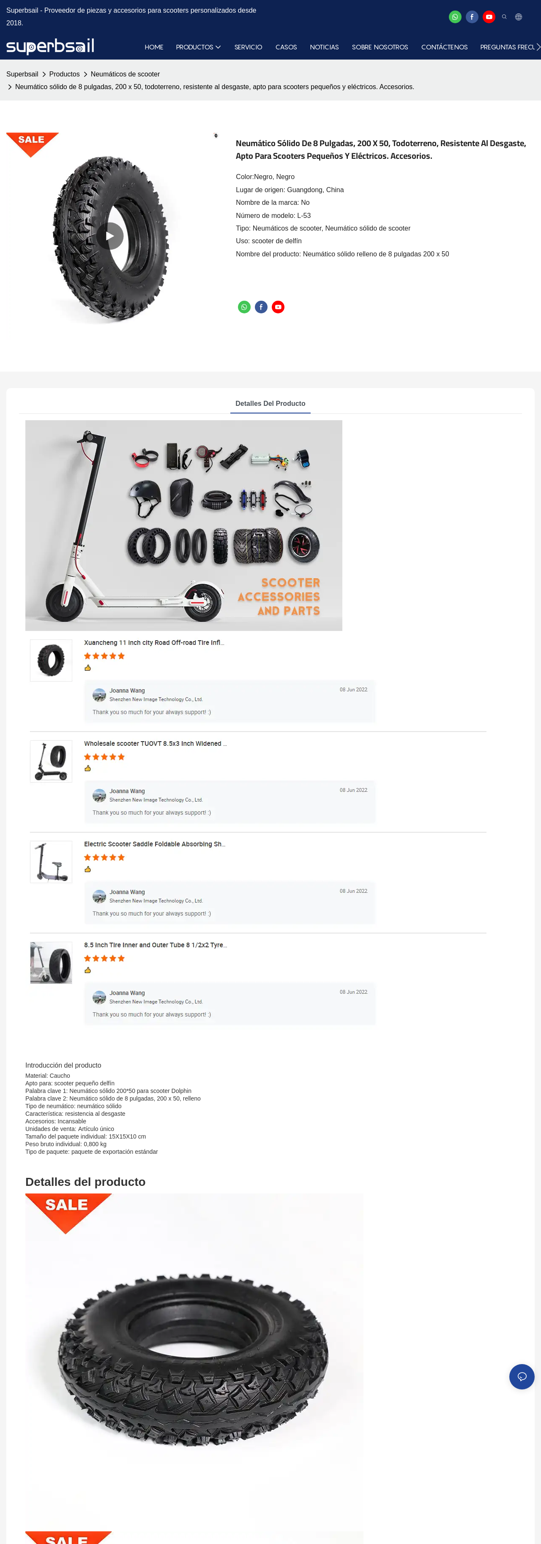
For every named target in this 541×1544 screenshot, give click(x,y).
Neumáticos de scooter (125, 74)
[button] (538, 47)
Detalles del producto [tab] (270, 403)
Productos (64, 74)
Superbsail (22, 74)
